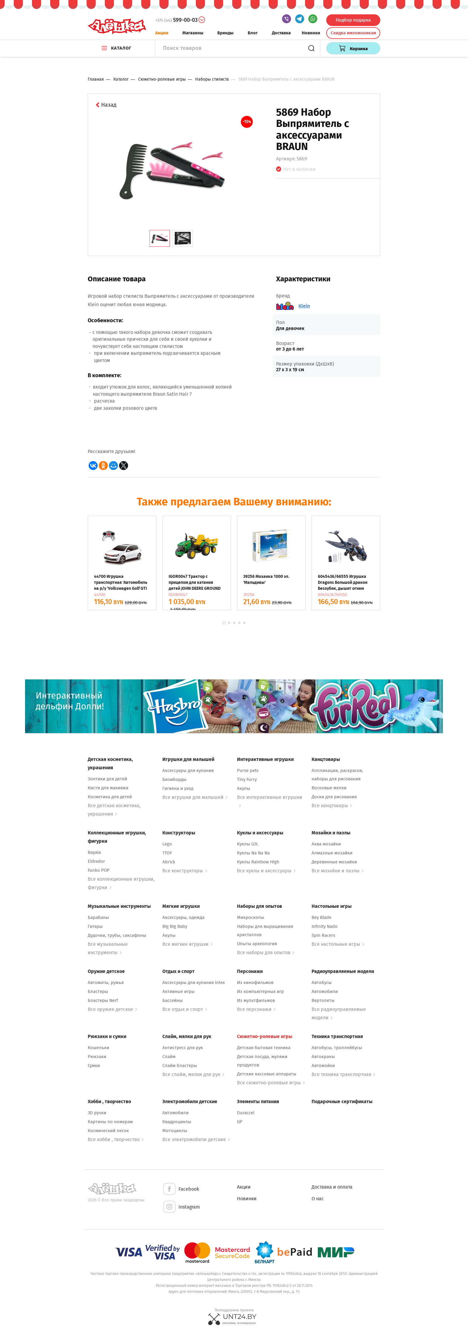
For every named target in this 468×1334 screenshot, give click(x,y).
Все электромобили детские (196, 1139)
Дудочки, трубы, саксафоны (117, 935)
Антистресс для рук (182, 1047)
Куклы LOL (247, 844)
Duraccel (245, 1112)
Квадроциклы (176, 1121)
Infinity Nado (325, 926)
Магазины (192, 33)
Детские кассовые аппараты (266, 1074)
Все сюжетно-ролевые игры (271, 1083)
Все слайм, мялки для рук (193, 1074)
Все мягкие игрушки (187, 944)
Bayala (94, 852)
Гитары (95, 926)
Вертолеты (323, 1000)
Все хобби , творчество (116, 1139)
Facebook (180, 1189)
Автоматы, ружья (106, 982)
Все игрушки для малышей (194, 797)
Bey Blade (321, 917)
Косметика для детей (110, 796)
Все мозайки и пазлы (338, 871)
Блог (253, 33)
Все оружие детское (112, 1009)
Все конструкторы (184, 871)
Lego (167, 844)
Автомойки (323, 1065)
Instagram (181, 1207)
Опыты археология (257, 943)
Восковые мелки (329, 787)
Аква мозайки (326, 844)
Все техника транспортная (343, 1074)
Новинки (311, 33)
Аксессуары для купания (188, 770)
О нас (318, 1198)
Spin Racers (323, 935)
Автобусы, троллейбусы (337, 1047)
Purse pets (247, 770)
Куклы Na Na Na (253, 853)
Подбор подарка (353, 20)
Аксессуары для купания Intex (193, 982)
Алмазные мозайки (332, 853)
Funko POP (99, 870)
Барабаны (98, 917)
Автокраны (323, 1056)
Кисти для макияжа (108, 787)
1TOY (167, 853)
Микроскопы (250, 917)
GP (239, 1121)
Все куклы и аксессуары (266, 871)
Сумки (94, 1065)
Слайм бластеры (179, 1065)
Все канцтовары (332, 805)
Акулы (243, 788)
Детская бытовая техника (263, 1047)
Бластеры (98, 991)
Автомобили (325, 991)
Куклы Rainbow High (258, 862)
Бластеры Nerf (103, 1000)
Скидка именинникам (353, 33)
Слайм (169, 1056)
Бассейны (172, 1000)
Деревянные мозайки (334, 862)
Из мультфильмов (256, 1000)
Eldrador (96, 861)
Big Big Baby (174, 926)
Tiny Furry (247, 779)
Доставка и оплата (332, 1187)
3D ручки (97, 1112)
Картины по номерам (110, 1121)
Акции (161, 33)
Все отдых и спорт (184, 1009)
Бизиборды (174, 779)
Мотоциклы (174, 1130)
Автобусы (322, 982)
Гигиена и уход (177, 788)
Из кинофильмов (255, 982)
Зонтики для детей (107, 779)
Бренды (225, 33)
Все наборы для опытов (265, 952)
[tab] (159, 238)
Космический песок (108, 1130)
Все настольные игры (338, 944)
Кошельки (98, 1047)
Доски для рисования (334, 796)
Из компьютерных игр (260, 991)
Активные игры (178, 991)
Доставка (281, 33)
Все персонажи (256, 1009)
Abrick (168, 862)
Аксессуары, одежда (183, 917)
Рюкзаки (97, 1056)
